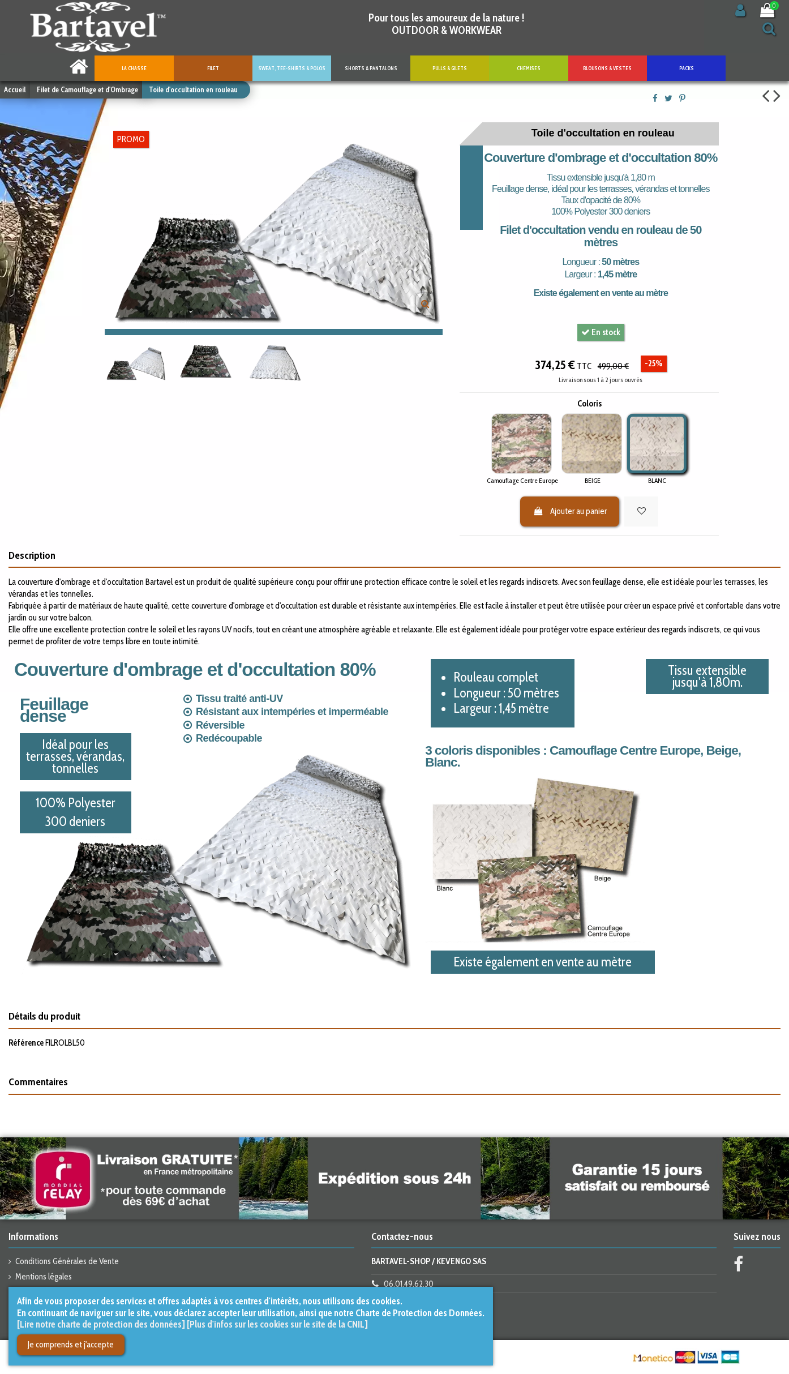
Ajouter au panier (570, 511)
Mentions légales (43, 1277)
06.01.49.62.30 (409, 1284)
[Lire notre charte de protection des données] (101, 1324)
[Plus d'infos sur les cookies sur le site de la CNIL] (277, 1324)
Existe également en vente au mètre (601, 293)
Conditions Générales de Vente (67, 1261)
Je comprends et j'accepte (71, 1344)
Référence (26, 1043)
